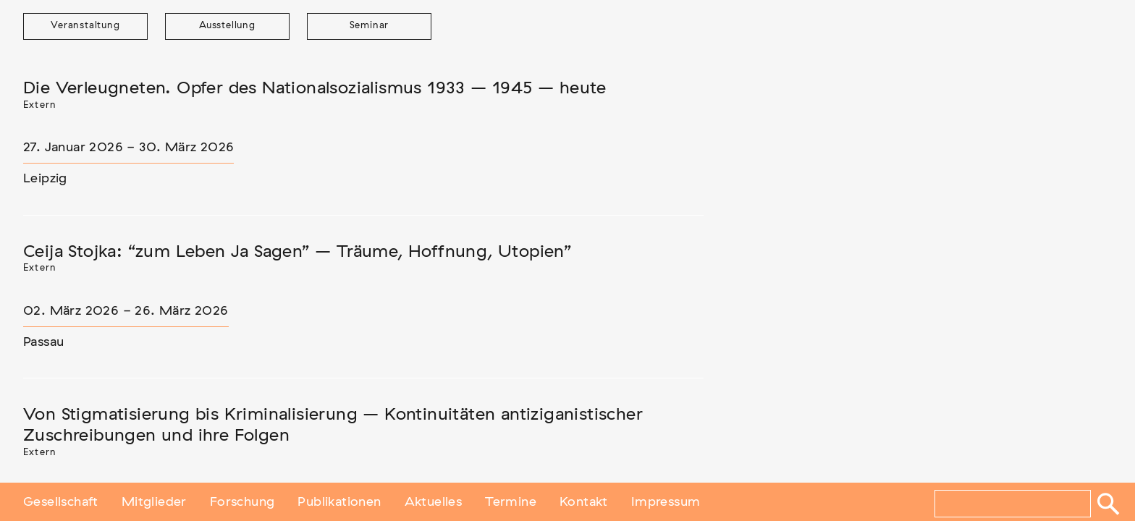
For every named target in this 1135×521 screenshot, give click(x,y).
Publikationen (339, 501)
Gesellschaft (60, 501)
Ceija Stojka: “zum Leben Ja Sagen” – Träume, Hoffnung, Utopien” (297, 251)
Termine (510, 501)
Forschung (242, 501)
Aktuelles (434, 501)
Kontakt (584, 501)
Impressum (666, 501)
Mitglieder (154, 501)
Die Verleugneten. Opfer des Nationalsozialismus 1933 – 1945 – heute (315, 88)
